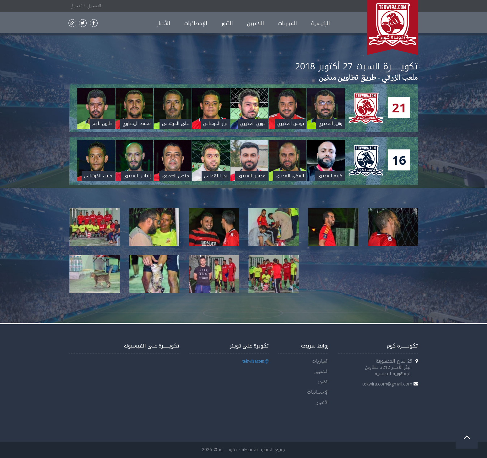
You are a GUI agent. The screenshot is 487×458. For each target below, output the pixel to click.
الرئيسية (320, 23)
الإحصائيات (195, 23)
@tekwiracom (255, 361)
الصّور (227, 23)
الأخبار (163, 23)
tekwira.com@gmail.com (387, 384)
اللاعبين (255, 23)
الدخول (76, 6)
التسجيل (94, 6)
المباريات (287, 23)
